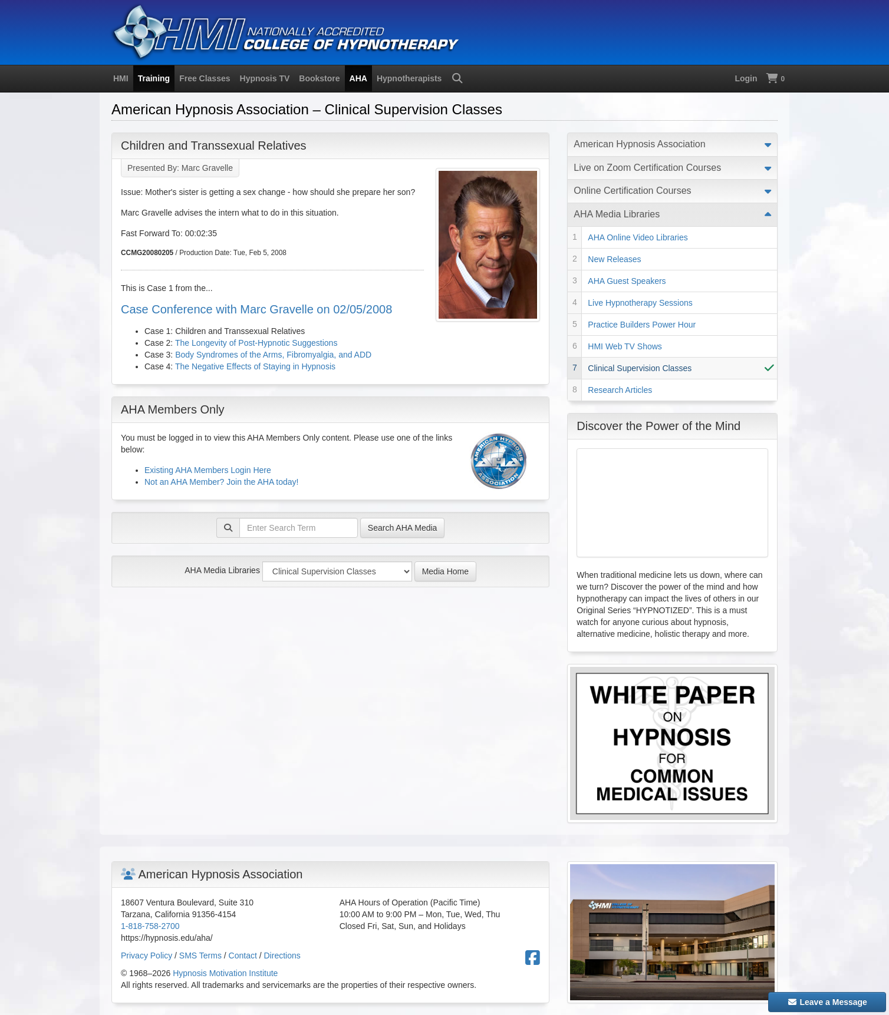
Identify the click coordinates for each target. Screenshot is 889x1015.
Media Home (445, 571)
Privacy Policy (146, 955)
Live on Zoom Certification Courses (647, 168)
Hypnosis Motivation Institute (225, 973)
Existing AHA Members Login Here (207, 470)
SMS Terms (200, 955)
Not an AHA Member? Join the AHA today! (221, 482)
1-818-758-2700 (150, 926)
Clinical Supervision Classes (640, 368)
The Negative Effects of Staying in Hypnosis (255, 366)
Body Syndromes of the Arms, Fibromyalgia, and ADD (273, 354)
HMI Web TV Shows (625, 346)
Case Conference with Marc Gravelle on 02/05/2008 (256, 309)
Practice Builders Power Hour (642, 324)
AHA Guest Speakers (627, 281)
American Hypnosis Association (639, 144)
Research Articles (620, 390)
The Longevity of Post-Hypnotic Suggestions (256, 343)
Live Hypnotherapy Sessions (640, 303)
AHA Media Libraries (222, 570)
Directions (282, 955)
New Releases (614, 259)
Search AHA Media (402, 528)
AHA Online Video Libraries (637, 237)
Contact (243, 955)
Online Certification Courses (632, 191)
